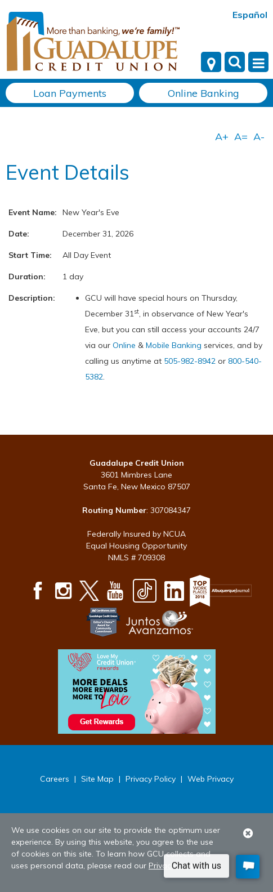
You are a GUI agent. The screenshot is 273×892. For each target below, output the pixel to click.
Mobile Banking (174, 345)
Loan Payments (69, 93)
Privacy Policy (151, 779)
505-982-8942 (190, 361)
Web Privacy (210, 779)
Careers (54, 779)
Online (125, 345)
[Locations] (211, 62)
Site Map (97, 779)
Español (249, 14)
